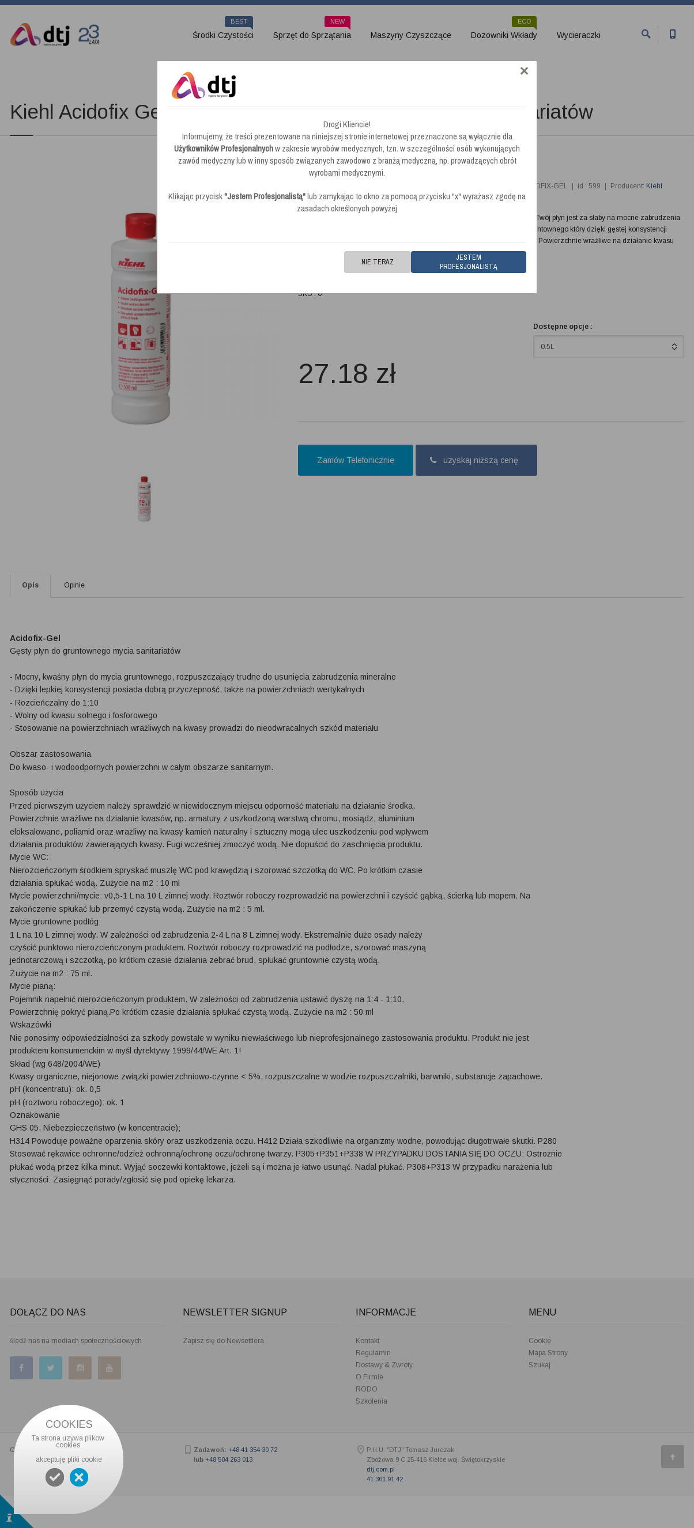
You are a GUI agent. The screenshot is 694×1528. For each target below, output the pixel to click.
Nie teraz (377, 262)
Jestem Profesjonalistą (468, 262)
